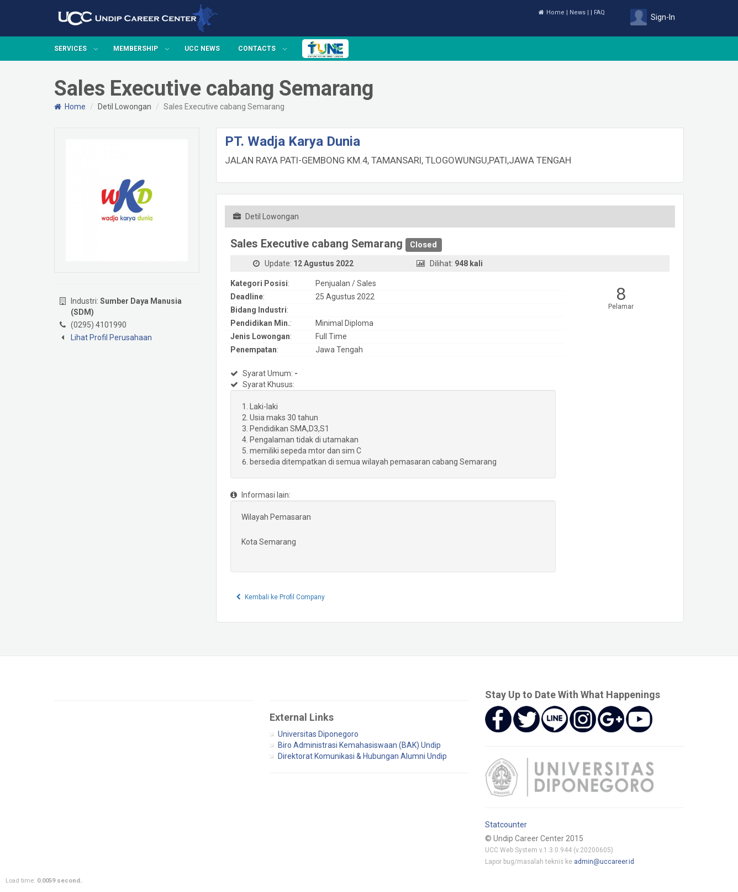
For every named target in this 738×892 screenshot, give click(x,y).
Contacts (257, 48)
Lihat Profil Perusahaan (111, 337)
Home (552, 12)
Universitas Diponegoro (318, 734)
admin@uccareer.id (604, 861)
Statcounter (506, 824)
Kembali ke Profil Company (280, 597)
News (578, 12)
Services (70, 48)
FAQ (599, 12)
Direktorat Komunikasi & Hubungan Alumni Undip (362, 756)
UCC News (202, 48)
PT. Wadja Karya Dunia (292, 141)
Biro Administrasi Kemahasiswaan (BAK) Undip (359, 745)
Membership (135, 48)
